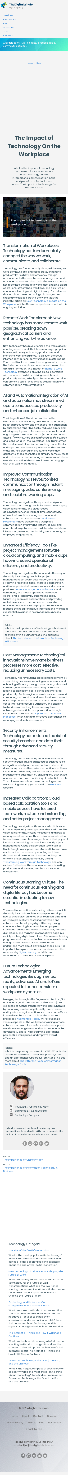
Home (14, 1416)
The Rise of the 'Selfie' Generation (29, 1250)
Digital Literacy (27, 952)
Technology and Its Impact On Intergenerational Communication (29, 1303)
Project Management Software (34, 589)
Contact (8, 35)
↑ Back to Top (34, 1429)
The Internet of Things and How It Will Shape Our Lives (35, 1334)
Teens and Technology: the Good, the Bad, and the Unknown (34, 1362)
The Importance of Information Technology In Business (35, 639)
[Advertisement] (30, 98)
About (25, 1416)
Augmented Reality (28, 1018)
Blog (5, 23)
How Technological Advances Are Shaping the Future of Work (36, 1273)
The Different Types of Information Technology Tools (33, 1062)
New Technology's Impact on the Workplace (34, 302)
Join (5, 31)
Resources (9, 19)
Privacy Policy (15, 1422)
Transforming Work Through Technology (27, 862)
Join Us (31, 1422)
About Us (8, 27)
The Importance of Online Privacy (23, 1159)
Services (8, 15)
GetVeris (55, 784)
